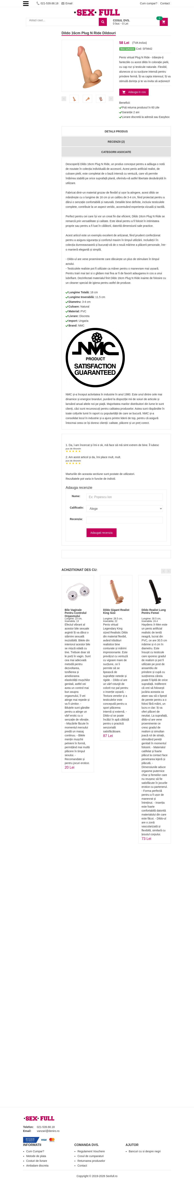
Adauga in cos (137, 92)
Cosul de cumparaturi (90, 1156)
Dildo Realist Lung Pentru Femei (154, 611)
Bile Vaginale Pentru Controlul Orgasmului (75, 613)
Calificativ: (75, 507)
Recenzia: (75, 519)
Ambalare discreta (37, 1165)
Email (66, 3)
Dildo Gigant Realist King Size (116, 611)
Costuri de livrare (36, 1160)
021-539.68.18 (47, 3)
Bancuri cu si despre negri (145, 1151)
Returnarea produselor (91, 1160)
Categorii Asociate (116, 152)
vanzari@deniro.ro (48, 1131)
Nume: (76, 496)
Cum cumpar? (148, 3)
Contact (165, 3)
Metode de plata (36, 1156)
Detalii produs (116, 131)
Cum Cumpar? (35, 1151)
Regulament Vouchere (91, 1151)
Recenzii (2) (116, 141)
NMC (81, 325)
